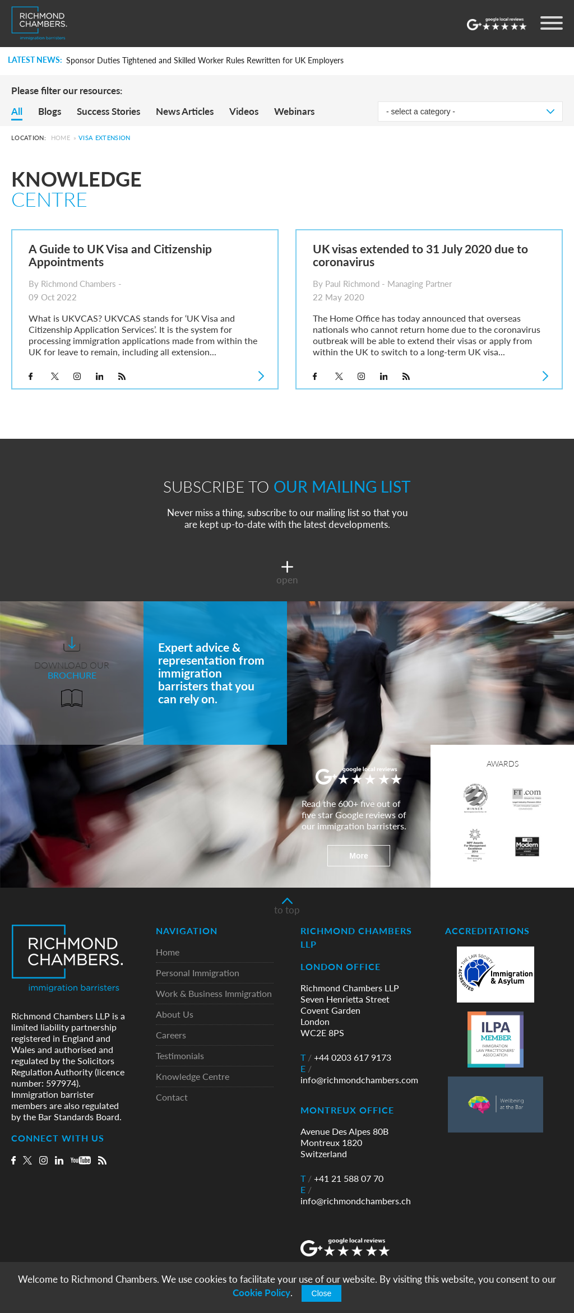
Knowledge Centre (192, 1077)
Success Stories (108, 111)
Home (60, 137)
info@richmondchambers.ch (355, 1195)
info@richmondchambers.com (359, 1074)
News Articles (185, 111)
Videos (243, 111)
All (16, 111)
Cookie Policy (261, 1292)
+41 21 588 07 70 (341, 1178)
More (358, 855)
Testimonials (180, 1056)
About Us (174, 1014)
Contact (172, 1097)
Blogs (49, 111)
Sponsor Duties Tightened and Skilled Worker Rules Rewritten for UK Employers (205, 60)
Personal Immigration (197, 973)
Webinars (294, 111)
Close (322, 1293)
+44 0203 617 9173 (345, 1057)
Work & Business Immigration (214, 994)
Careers (171, 1035)
